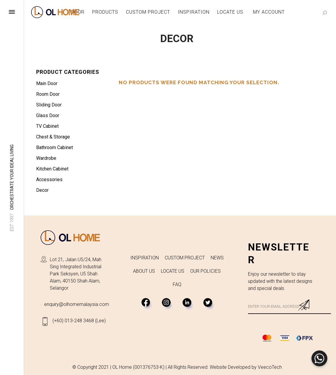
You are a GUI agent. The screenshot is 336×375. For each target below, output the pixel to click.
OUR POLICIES (205, 271)
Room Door (48, 94)
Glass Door (47, 115)
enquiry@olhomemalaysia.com (76, 304)
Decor (42, 190)
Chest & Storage (53, 137)
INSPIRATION (144, 258)
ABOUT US (144, 271)
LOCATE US (172, 271)
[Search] (324, 12)
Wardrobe (46, 158)
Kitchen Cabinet (52, 169)
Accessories (49, 179)
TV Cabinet (47, 126)
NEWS (217, 258)
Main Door (46, 83)
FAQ (177, 284)
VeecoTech (270, 367)
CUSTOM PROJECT (185, 258)
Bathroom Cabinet (54, 147)
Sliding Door (49, 105)
